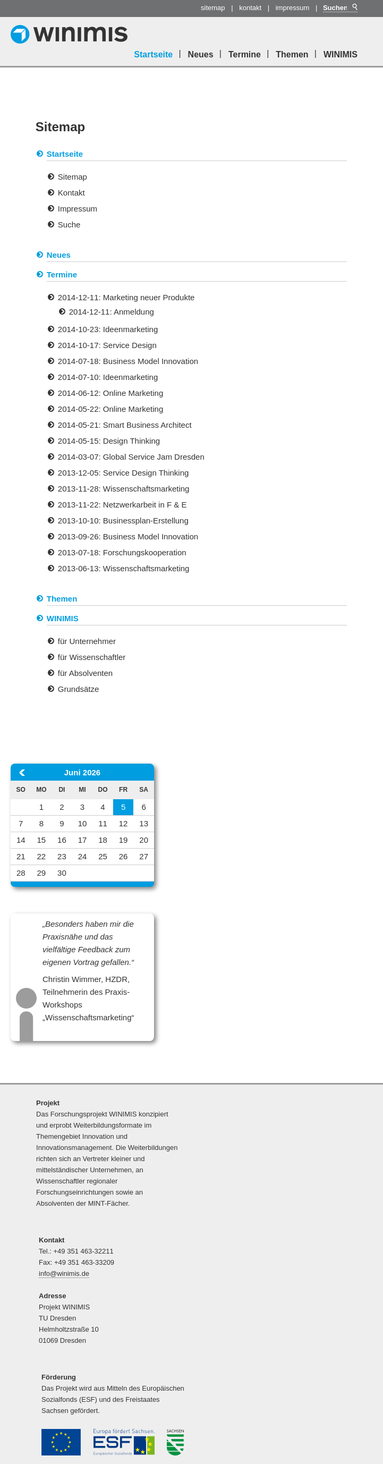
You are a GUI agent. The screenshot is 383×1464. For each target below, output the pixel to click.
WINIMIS (341, 54)
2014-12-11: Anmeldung (111, 311)
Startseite (153, 54)
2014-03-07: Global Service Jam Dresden (131, 456)
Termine (244, 54)
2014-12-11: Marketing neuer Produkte (126, 297)
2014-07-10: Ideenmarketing (108, 377)
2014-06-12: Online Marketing (110, 392)
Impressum (293, 8)
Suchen (354, 7)
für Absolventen (85, 673)
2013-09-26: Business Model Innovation (128, 536)
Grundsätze (78, 688)
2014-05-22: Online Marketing (110, 408)
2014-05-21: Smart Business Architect (125, 424)
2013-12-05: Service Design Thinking (123, 472)
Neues (201, 54)
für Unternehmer (87, 641)
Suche (69, 224)
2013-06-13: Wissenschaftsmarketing (124, 568)
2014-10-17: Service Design (107, 345)
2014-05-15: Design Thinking (109, 440)
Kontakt (250, 8)
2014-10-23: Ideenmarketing (108, 329)
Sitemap (213, 8)
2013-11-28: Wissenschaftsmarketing (124, 488)
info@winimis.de (64, 1273)
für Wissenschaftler (92, 657)
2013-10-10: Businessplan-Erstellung (123, 520)
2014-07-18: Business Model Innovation (128, 361)
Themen (292, 54)
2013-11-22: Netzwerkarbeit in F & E (122, 504)
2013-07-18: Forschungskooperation (122, 552)
